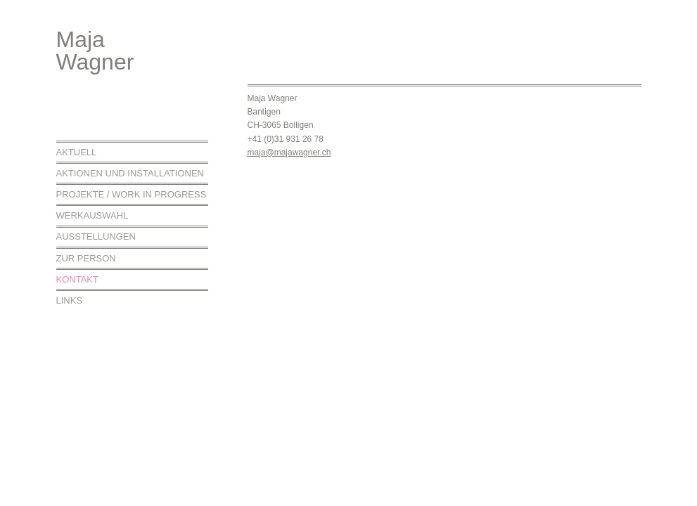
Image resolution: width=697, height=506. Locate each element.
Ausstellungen (96, 236)
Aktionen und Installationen (130, 173)
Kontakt (77, 279)
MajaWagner (95, 50)
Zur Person (86, 258)
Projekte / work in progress (131, 194)
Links (69, 300)
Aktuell (76, 152)
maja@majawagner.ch (289, 152)
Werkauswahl (92, 215)
